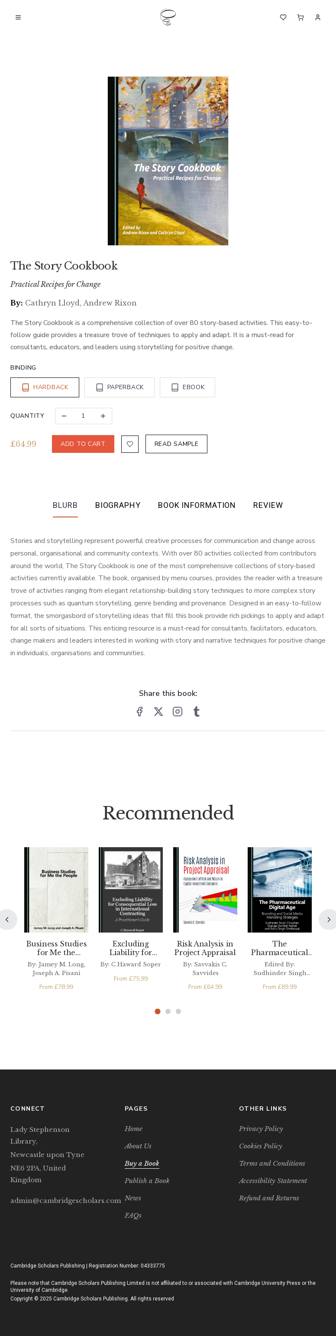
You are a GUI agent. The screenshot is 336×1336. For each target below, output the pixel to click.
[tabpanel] (168, 590)
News (133, 1198)
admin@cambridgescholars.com (53, 1200)
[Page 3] (178, 1011)
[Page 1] (157, 1011)
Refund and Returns (269, 1198)
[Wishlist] (283, 17)
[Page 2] (168, 1011)
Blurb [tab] (65, 505)
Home (133, 1129)
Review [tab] (268, 505)
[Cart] (300, 17)
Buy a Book (142, 1163)
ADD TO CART (83, 444)
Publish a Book (147, 1181)
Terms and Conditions (272, 1163)
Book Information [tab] (197, 505)
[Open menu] (18, 17)
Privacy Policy (261, 1129)
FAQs (133, 1215)
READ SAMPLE (177, 444)
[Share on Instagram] (177, 711)
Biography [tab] (118, 505)
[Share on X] (158, 711)
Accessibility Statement (273, 1181)
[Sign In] (318, 17)
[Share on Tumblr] (196, 711)
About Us (138, 1146)
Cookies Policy (260, 1146)
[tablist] (168, 507)
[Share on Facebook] (139, 711)
